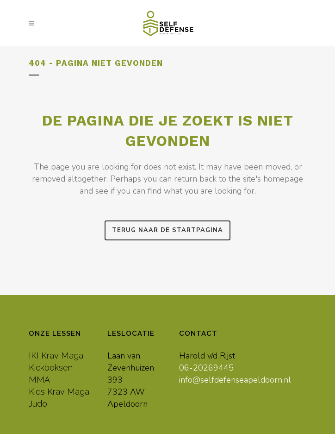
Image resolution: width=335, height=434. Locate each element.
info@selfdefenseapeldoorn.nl (235, 379)
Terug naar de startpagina (167, 230)
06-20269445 (206, 367)
